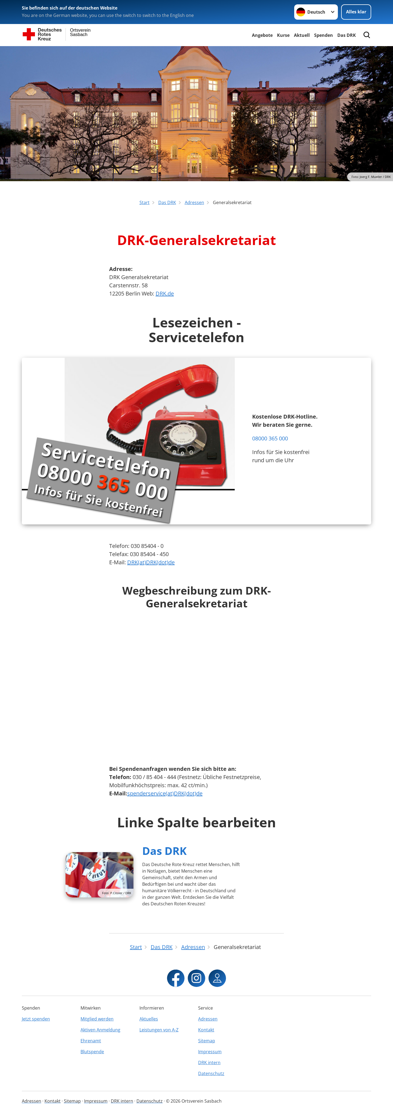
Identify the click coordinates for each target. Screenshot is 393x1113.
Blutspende (92, 1052)
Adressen (208, 1019)
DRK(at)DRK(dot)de (151, 562)
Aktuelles (148, 1019)
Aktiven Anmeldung (100, 1030)
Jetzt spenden (36, 1019)
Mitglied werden (97, 1019)
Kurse (283, 35)
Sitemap (206, 1041)
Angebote (262, 35)
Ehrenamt (91, 1041)
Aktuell (302, 35)
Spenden (323, 35)
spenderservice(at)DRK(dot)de (165, 793)
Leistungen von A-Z (158, 1030)
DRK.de (165, 293)
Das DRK (346, 35)
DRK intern (209, 1063)
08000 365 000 (270, 438)
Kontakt (206, 1030)
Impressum (210, 1052)
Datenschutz (211, 1073)
